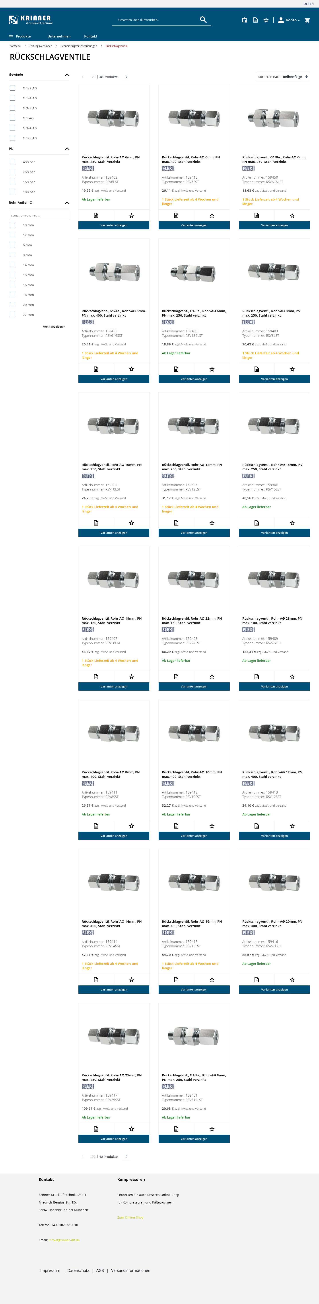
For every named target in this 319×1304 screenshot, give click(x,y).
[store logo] (58, 20)
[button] (293, 20)
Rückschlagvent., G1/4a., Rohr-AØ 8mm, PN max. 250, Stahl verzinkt (194, 1078)
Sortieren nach (269, 76)
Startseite (15, 46)
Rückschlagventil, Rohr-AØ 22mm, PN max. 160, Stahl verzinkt (192, 621)
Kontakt (90, 36)
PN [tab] (11, 148)
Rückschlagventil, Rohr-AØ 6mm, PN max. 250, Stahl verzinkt (111, 159)
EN (312, 4)
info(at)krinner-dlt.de (64, 1240)
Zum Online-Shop (130, 1217)
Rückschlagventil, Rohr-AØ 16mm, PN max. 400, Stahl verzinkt (192, 925)
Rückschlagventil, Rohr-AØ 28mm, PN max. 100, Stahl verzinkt (272, 621)
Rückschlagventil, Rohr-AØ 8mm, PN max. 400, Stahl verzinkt (111, 775)
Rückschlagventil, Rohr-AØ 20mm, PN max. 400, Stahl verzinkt (272, 925)
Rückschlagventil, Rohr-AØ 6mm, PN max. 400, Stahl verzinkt (191, 159)
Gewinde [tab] (16, 74)
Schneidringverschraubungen (79, 46)
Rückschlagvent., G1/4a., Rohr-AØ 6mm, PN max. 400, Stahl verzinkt (114, 313)
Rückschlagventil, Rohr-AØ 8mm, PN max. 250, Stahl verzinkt (271, 313)
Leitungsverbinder (40, 46)
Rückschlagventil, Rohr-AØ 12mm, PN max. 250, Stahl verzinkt (192, 467)
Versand (120, 191)
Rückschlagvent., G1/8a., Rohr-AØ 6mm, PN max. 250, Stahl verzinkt (274, 159)
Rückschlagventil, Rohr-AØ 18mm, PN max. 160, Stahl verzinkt (112, 621)
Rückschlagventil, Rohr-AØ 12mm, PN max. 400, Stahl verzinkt (272, 775)
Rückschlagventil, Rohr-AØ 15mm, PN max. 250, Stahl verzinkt (272, 467)
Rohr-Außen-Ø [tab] (20, 202)
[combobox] (158, 19)
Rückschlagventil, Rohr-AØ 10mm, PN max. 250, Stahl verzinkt (112, 467)
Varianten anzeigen (114, 225)
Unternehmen (59, 36)
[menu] (150, 36)
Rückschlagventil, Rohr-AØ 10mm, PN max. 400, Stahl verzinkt (192, 775)
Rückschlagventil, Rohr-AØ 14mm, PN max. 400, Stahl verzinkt (112, 925)
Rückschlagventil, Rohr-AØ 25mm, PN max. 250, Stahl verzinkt (112, 1078)
